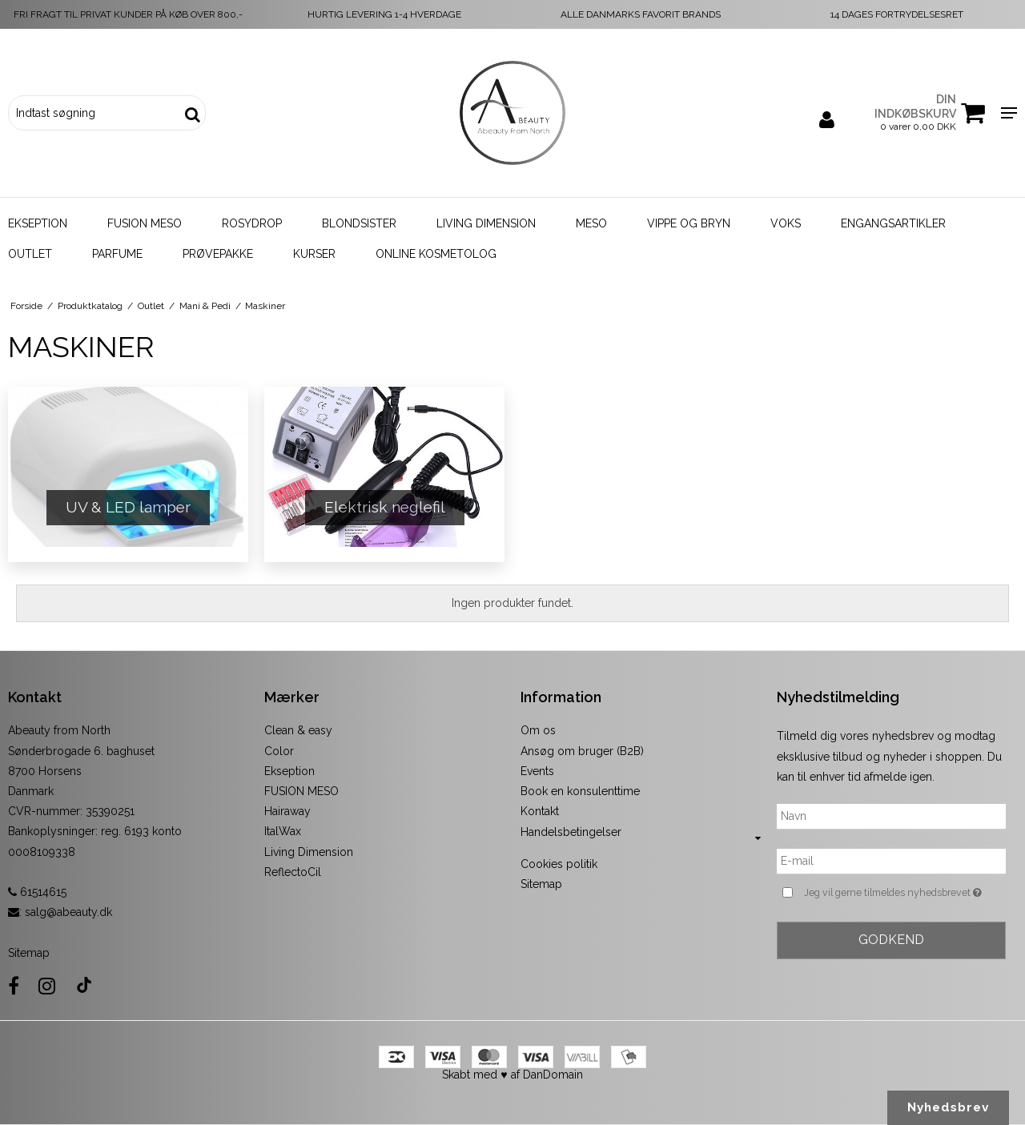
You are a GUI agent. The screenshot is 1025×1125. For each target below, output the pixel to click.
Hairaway (287, 811)
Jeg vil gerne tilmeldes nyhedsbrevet (905, 893)
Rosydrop (252, 223)
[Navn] (891, 816)
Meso (591, 223)
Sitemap (29, 952)
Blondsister (359, 223)
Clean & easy (298, 730)
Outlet (30, 253)
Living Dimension (486, 223)
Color (279, 751)
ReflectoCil (292, 872)
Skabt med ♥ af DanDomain (512, 1074)
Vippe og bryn (688, 223)
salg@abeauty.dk (68, 912)
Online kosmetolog (436, 253)
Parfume (117, 253)
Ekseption (37, 223)
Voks (785, 223)
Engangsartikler (893, 223)
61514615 (37, 892)
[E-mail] (891, 860)
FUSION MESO (301, 791)
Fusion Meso (144, 223)
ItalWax (282, 831)
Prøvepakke (218, 253)
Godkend (891, 939)
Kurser (314, 253)
